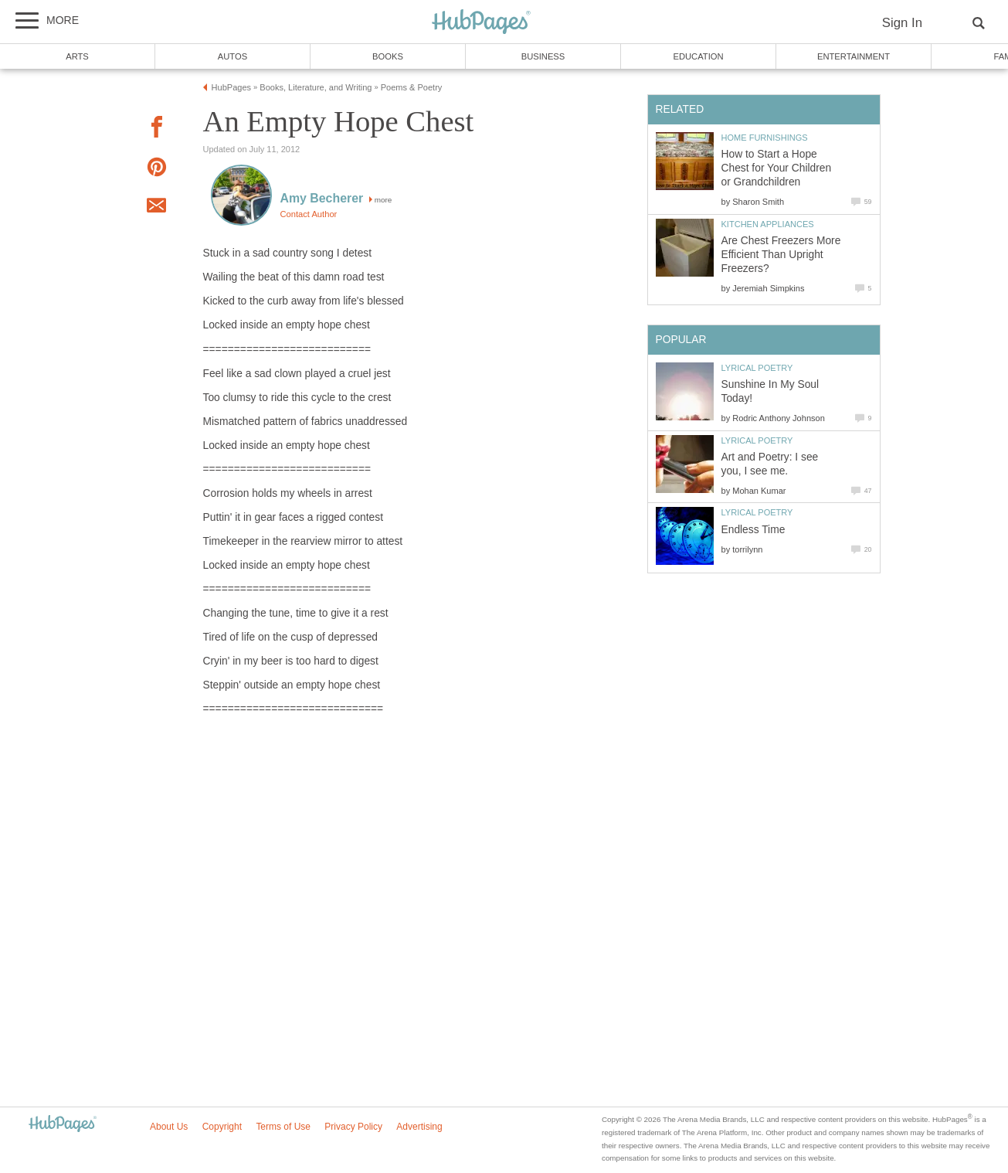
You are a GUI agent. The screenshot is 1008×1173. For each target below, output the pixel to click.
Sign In (902, 22)
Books (387, 56)
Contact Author (309, 214)
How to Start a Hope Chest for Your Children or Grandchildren (776, 168)
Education (698, 56)
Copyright (222, 1126)
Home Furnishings (764, 137)
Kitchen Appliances (767, 224)
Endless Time (753, 530)
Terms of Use (283, 1126)
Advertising (419, 1126)
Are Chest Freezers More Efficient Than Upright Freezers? (781, 254)
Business (543, 56)
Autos (232, 56)
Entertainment (853, 56)
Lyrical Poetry (757, 367)
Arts (77, 56)
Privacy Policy (353, 1126)
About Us (169, 1126)
